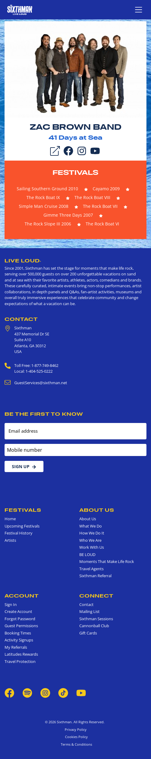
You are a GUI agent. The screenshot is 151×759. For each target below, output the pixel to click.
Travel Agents (91, 568)
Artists (10, 540)
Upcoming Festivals (22, 526)
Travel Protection (20, 661)
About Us (96, 510)
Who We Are (90, 540)
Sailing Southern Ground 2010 (47, 188)
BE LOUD (87, 554)
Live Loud (23, 261)
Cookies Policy (75, 736)
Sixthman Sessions (96, 618)
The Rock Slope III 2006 (48, 224)
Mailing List (89, 611)
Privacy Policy (76, 729)
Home (10, 518)
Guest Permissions (21, 625)
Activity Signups (19, 640)
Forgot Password (20, 618)
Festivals (75, 172)
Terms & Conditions (75, 744)
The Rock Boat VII (100, 206)
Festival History (19, 533)
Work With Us (91, 547)
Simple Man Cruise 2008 (43, 206)
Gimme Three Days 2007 (68, 215)
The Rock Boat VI (102, 224)
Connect (96, 596)
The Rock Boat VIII (92, 197)
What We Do (90, 526)
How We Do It (91, 533)
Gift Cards (88, 633)
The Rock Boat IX (43, 197)
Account (22, 596)
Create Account (18, 611)
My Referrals (16, 647)
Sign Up (24, 466)
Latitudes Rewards (21, 654)
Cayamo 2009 (106, 188)
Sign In (11, 604)
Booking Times (18, 633)
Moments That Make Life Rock (106, 561)
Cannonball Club (94, 625)
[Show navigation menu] (138, 10)
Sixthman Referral (95, 575)
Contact (21, 319)
